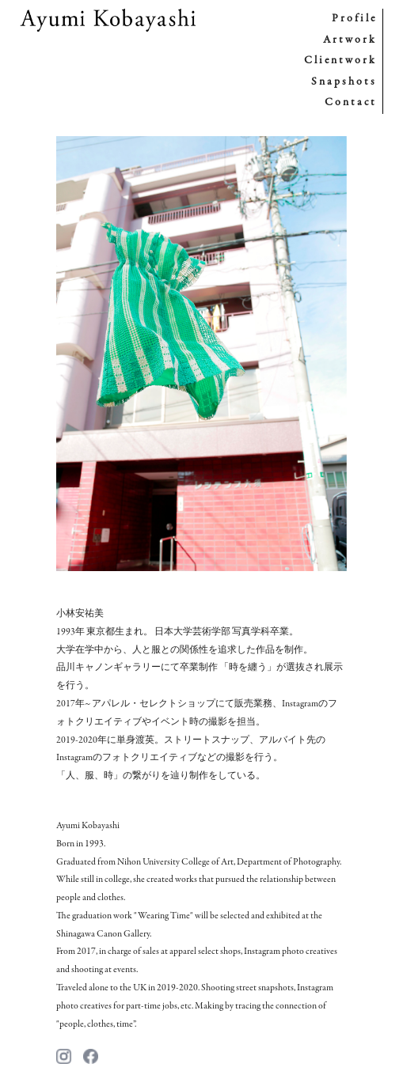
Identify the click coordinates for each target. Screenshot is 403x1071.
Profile (354, 18)
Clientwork (340, 60)
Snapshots (344, 81)
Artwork (350, 39)
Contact (351, 102)
